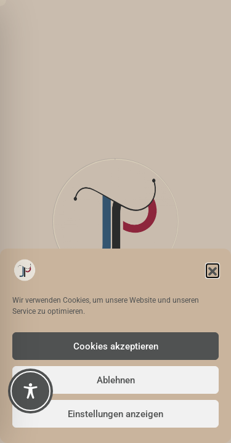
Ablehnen (116, 380)
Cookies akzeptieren (115, 346)
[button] (212, 270)
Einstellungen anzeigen (115, 414)
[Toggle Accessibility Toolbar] (30, 391)
